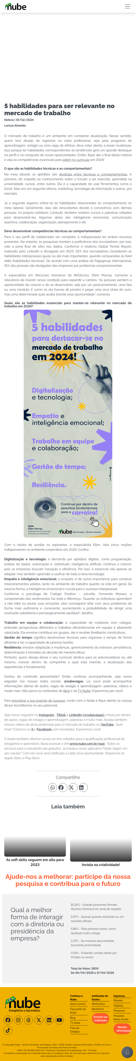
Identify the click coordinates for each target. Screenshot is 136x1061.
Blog (72, 1017)
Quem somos (78, 1004)
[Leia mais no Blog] (35, 841)
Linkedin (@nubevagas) (87, 715)
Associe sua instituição (100, 1018)
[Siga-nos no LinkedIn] (49, 1020)
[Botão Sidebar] (127, 6)
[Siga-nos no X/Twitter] (38, 1020)
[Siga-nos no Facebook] (8, 1020)
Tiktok (61, 715)
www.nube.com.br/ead (87, 744)
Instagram (47, 715)
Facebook (44, 729)
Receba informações (124, 1029)
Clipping (118, 1005)
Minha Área (98, 1004)
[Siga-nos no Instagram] (18, 1020)
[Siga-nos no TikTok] (8, 1030)
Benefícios (98, 1009)
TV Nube (75, 1022)
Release (118, 1000)
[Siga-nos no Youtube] (59, 1020)
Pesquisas (119, 1010)
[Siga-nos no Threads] (28, 1020)
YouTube (108, 724)
